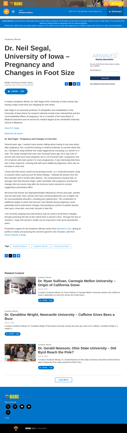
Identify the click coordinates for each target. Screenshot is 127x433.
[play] (6, 11)
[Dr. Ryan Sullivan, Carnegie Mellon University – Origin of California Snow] (20, 285)
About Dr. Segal (12, 128)
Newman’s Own (64, 228)
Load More (63, 380)
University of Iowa (61, 246)
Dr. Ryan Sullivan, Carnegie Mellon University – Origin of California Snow (77, 283)
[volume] (13, 11)
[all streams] (115, 11)
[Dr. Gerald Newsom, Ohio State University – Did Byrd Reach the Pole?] (20, 352)
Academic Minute (13, 39)
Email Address (96, 70)
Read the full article (13, 133)
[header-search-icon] (106, 3)
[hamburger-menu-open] (5, 3)
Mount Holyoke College (15, 235)
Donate (117, 3)
